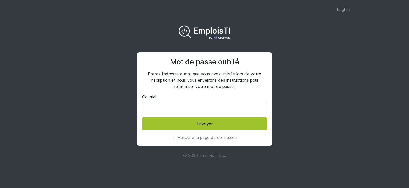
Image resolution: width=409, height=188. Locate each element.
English (343, 9)
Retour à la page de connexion (204, 137)
